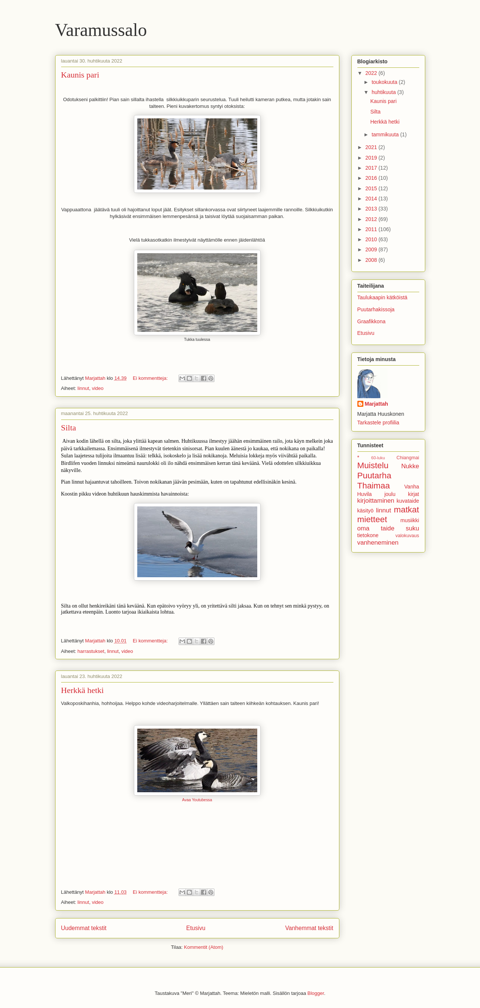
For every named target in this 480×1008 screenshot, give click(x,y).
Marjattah (376, 404)
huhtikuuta (385, 92)
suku (412, 528)
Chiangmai (407, 457)
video (98, 388)
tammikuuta (386, 134)
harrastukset (91, 651)
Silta (68, 427)
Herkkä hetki (82, 690)
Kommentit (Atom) (204, 947)
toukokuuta (385, 82)
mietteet (372, 519)
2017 (371, 168)
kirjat (413, 494)
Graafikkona (371, 321)
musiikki (409, 520)
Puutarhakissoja (376, 309)
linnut (83, 388)
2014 (371, 199)
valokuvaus (407, 535)
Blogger (316, 993)
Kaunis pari (80, 74)
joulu (390, 494)
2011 (371, 229)
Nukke (410, 466)
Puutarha (374, 475)
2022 (371, 73)
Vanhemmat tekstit (309, 928)
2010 (371, 239)
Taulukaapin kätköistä (382, 297)
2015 (371, 188)
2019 (371, 158)
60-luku (378, 457)
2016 (371, 178)
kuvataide (408, 501)
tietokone (368, 535)
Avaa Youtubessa (197, 800)
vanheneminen (378, 542)
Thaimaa (373, 485)
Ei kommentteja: (151, 378)
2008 (371, 260)
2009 (371, 249)
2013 (371, 209)
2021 (371, 147)
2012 (371, 219)
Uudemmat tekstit (83, 928)
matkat (406, 509)
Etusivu (196, 928)
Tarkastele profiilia (378, 423)
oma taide (375, 528)
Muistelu (372, 465)
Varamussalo (101, 30)
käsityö (365, 511)
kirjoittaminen (375, 500)
